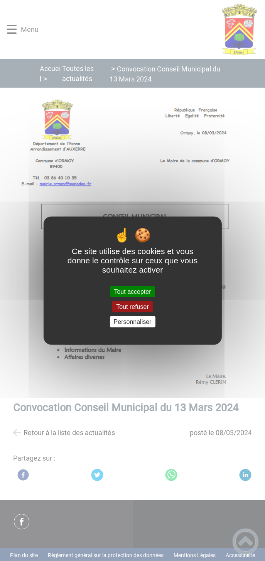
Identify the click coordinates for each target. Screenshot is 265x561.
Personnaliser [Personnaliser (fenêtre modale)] (133, 322)
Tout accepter (132, 291)
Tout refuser (132, 306)
